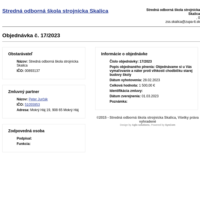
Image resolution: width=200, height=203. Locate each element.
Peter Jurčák (38, 99)
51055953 (32, 105)
